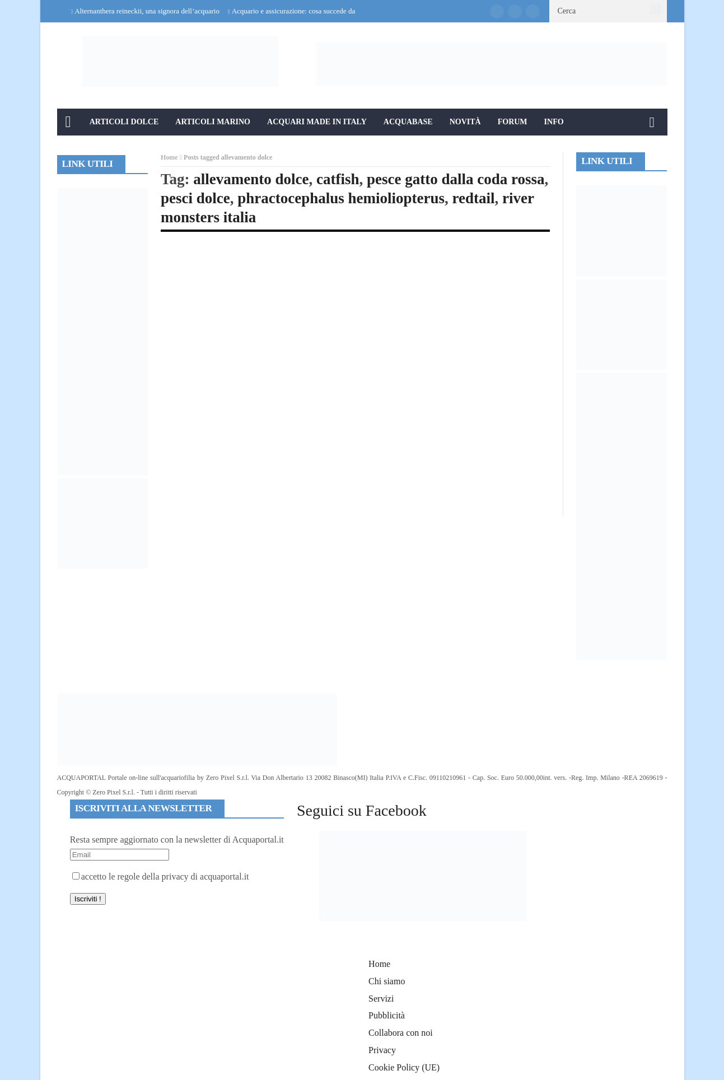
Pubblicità (386, 1015)
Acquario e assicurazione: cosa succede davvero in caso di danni (325, 11)
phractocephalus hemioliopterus (341, 198)
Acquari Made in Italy (317, 122)
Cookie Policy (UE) (404, 1067)
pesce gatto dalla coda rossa (456, 179)
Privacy (382, 1050)
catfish (337, 179)
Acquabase (408, 122)
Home (169, 157)
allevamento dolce (251, 179)
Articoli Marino (212, 122)
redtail (473, 198)
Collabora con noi (400, 1032)
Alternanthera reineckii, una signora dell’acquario (146, 11)
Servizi (381, 998)
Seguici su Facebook (362, 810)
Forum (512, 122)
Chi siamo (386, 981)
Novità (465, 122)
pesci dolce (195, 198)
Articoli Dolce (124, 122)
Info (554, 122)
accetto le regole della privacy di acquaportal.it (160, 876)
